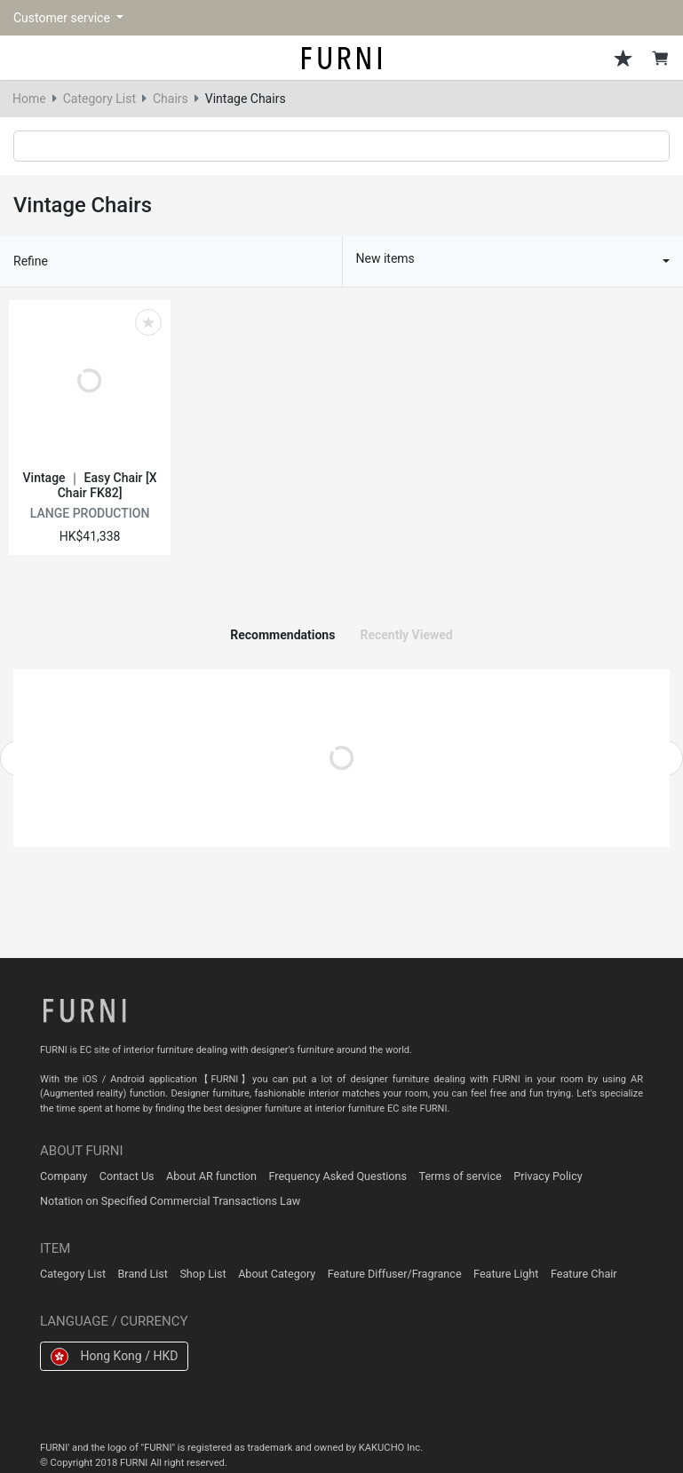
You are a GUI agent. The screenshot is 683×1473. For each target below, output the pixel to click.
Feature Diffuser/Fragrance (395, 1273)
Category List (99, 98)
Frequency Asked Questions (337, 1176)
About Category (276, 1273)
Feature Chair (584, 1273)
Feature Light (505, 1273)
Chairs (170, 98)
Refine (30, 261)
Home (29, 98)
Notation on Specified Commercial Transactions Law (170, 1201)
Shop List (202, 1273)
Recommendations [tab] (282, 635)
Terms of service (460, 1176)
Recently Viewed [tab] (406, 635)
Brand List (143, 1273)
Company (63, 1176)
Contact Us (127, 1176)
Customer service (63, 18)
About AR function (211, 1176)
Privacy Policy (548, 1176)
